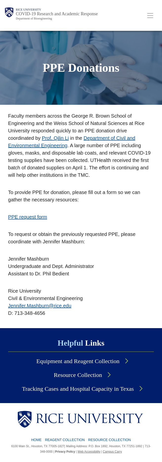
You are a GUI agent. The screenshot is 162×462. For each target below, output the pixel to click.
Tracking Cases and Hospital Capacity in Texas (78, 389)
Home (36, 440)
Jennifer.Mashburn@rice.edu (39, 305)
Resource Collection (78, 375)
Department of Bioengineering (34, 18)
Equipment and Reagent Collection (78, 361)
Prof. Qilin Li (55, 138)
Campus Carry (112, 451)
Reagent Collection (65, 440)
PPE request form (27, 217)
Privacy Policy (65, 451)
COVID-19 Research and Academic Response (57, 13)
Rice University (28, 9)
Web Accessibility (89, 451)
